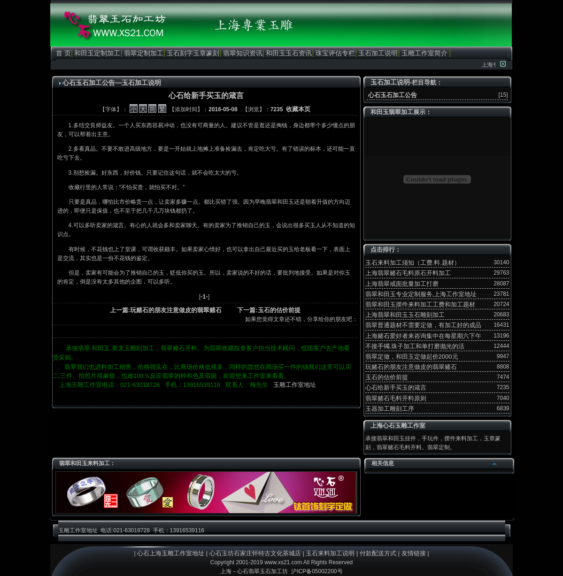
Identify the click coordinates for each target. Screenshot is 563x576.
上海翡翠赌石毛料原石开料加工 (408, 272)
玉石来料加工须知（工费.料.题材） (412, 262)
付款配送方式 (378, 553)
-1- (204, 296)
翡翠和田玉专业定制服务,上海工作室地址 (421, 294)
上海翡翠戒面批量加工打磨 (402, 283)
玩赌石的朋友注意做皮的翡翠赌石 (411, 366)
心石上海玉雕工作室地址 (170, 553)
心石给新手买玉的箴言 (395, 387)
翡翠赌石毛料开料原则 (395, 398)
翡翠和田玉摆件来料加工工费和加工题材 (420, 304)
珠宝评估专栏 (335, 53)
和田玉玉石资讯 (289, 53)
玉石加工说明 (378, 53)
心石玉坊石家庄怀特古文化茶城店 (255, 553)
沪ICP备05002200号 (316, 571)
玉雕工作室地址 (294, 384)
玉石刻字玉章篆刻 (193, 53)
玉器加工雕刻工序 (389, 408)
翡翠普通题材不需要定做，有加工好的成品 (423, 325)
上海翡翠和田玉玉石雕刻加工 (405, 314)
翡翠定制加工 (143, 53)
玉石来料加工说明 (330, 553)
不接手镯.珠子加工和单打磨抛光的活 (415, 346)
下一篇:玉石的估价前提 (268, 310)
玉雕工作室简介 (424, 53)
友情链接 (413, 553)
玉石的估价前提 (386, 377)
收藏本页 (298, 109)
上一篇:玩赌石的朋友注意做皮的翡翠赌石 (166, 310)
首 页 (63, 53)
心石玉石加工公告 (392, 95)
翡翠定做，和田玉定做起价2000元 (411, 356)
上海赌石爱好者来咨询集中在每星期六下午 (423, 335)
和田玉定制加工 (97, 53)
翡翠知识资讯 (242, 53)
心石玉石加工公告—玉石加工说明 (111, 82)
